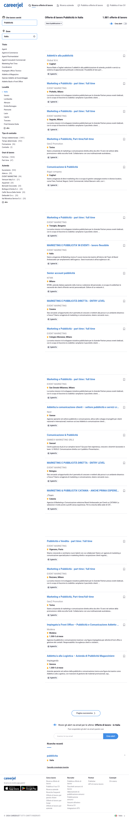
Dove (6, 31)
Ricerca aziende (52, 789)
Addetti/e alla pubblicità (60, 55)
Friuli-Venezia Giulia (11, 124)
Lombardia (8, 99)
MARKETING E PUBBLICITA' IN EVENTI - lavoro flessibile (78, 245)
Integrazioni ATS (73, 808)
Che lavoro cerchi (11, 17)
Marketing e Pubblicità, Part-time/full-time (70, 139)
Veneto (6, 95)
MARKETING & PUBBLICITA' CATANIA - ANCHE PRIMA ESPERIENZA (84, 490)
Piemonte (7, 110)
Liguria (6, 117)
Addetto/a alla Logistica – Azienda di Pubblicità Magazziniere (80, 655)
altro (6, 128)
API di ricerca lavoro (95, 784)
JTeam (50, 495)
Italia (6, 92)
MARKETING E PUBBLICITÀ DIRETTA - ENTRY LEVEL (76, 300)
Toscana (7, 121)
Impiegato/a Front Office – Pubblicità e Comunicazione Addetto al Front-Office (84, 624)
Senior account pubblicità (61, 273)
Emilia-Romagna (10, 106)
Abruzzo (7, 103)
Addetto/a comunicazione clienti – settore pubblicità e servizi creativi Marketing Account (84, 407)
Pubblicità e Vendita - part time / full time (69, 541)
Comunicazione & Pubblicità (62, 166)
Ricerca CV (71, 805)
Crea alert (110, 736)
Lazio (6, 113)
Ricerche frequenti (53, 792)
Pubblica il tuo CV (116, 5)
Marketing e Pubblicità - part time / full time (71, 83)
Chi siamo (113, 781)
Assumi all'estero (73, 803)
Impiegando (53, 660)
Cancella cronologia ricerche (58, 767)
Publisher (91, 781)
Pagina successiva (86, 713)
